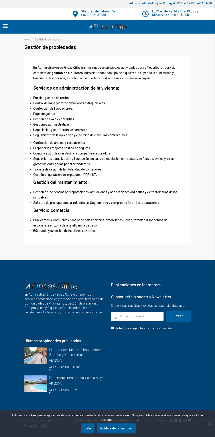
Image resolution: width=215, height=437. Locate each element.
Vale (88, 428)
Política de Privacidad (159, 328)
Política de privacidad (116, 428)
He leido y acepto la (142, 328)
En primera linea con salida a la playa (76, 378)
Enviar (178, 316)
